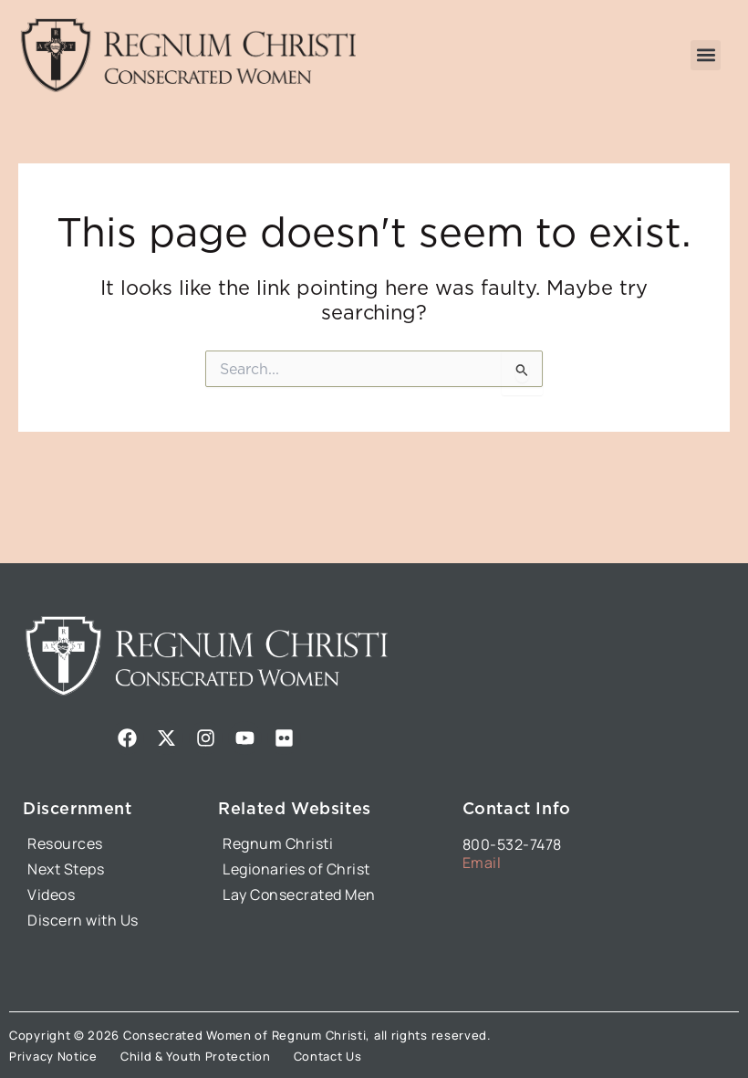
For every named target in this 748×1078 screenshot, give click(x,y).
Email (482, 863)
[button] (706, 55)
